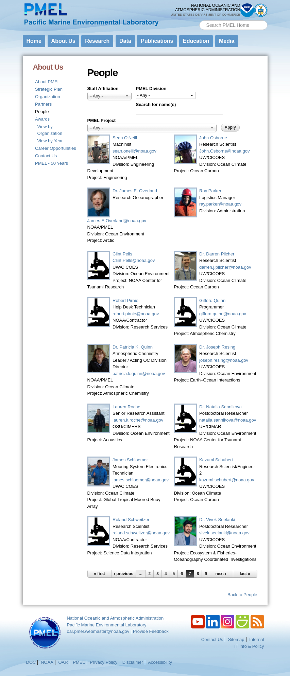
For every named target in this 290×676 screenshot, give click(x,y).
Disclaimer (132, 662)
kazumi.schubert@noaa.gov (226, 479)
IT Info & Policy (249, 646)
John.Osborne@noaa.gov (224, 151)
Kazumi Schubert (216, 459)
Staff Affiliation (103, 88)
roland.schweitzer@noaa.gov (141, 532)
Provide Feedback (151, 631)
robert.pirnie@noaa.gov (136, 313)
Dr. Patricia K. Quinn (133, 347)
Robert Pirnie (125, 300)
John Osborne (213, 137)
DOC (31, 662)
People (42, 111)
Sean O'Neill (125, 137)
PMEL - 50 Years (51, 163)
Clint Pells (122, 253)
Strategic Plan (49, 89)
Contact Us (46, 155)
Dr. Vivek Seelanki (217, 519)
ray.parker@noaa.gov (220, 204)
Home (34, 41)
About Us (63, 41)
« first (99, 573)
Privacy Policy (103, 662)
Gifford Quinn (212, 300)
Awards (42, 119)
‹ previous (123, 573)
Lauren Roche (126, 406)
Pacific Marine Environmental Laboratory (107, 624)
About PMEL (47, 81)
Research (97, 41)
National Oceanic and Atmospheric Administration (115, 618)
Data (125, 41)
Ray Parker (210, 190)
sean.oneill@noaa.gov (134, 151)
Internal (256, 639)
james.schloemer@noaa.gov (141, 479)
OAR (63, 662)
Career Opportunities (55, 148)
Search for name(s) (156, 104)
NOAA (47, 662)
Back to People (242, 594)
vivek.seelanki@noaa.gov (224, 532)
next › (220, 573)
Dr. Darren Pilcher (216, 253)
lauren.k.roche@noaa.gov (138, 420)
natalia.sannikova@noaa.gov (227, 420)
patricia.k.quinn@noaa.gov (139, 373)
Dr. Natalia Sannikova (220, 406)
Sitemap (236, 639)
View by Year (50, 140)
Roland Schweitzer (131, 519)
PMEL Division (151, 88)
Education (196, 41)
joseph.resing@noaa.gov (223, 360)
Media (226, 41)
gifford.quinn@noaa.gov (222, 313)
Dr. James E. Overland (135, 190)
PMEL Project (101, 120)
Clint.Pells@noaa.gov (134, 260)
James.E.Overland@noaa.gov (117, 220)
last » (245, 573)
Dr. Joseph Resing (217, 347)
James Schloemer (130, 459)
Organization (47, 96)
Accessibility (160, 662)
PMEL (79, 662)
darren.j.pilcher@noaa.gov (225, 267)
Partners (43, 104)
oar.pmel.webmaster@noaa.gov (98, 631)
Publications (157, 41)
